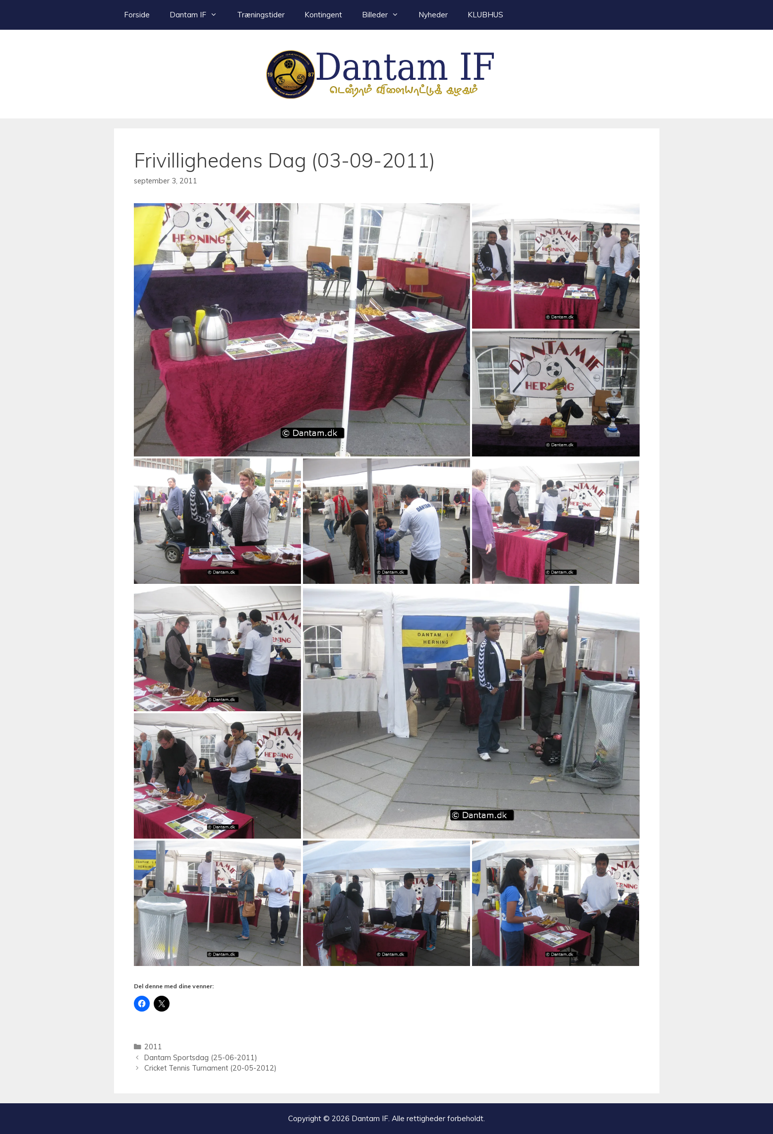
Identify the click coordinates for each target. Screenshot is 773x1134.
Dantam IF (198, 15)
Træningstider (261, 14)
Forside (137, 14)
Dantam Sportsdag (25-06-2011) (200, 1057)
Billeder (385, 15)
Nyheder (433, 14)
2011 (153, 1046)
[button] (302, 329)
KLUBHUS (485, 14)
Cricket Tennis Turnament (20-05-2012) (210, 1068)
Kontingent (323, 14)
